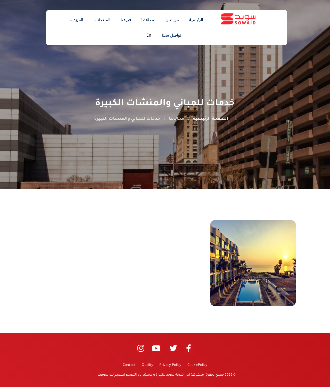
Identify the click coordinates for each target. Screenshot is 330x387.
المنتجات (102, 19)
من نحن (172, 19)
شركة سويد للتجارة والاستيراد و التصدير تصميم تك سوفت (140, 375)
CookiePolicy (197, 365)
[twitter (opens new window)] (173, 348)
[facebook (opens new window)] (189, 348)
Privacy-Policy (170, 365)
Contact (129, 365)
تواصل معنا (171, 35)
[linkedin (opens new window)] (140, 348)
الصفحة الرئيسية (210, 119)
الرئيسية (196, 19)
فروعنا (126, 19)
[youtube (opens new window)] (157, 348)
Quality (147, 365)
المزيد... (76, 19)
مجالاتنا (147, 19)
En (148, 35)
